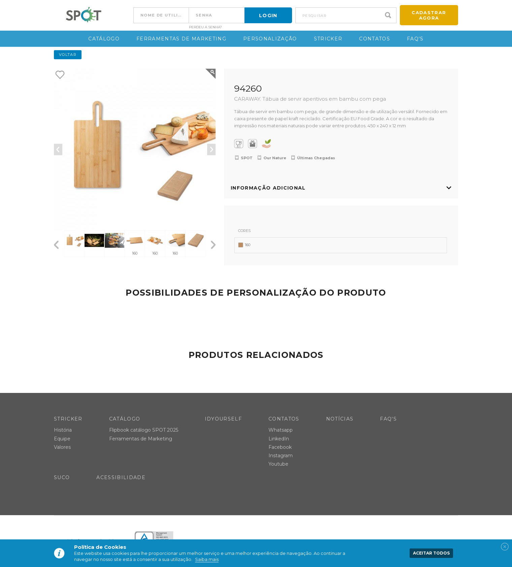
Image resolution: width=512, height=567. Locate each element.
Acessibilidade (121, 477)
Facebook (280, 447)
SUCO (62, 477)
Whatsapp (280, 430)
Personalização (270, 39)
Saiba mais (207, 559)
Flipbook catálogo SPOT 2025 (143, 430)
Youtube (278, 464)
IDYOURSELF (223, 418)
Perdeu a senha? (205, 27)
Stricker (328, 39)
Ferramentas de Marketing (181, 39)
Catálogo (104, 39)
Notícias (340, 418)
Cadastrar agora (429, 15)
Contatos (374, 39)
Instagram (280, 456)
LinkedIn (278, 439)
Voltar (67, 54)
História (63, 430)
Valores (62, 447)
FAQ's (415, 39)
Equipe (62, 439)
